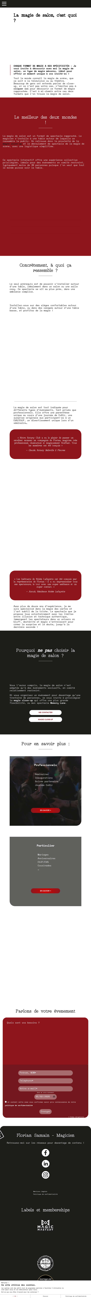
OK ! (15, 1296)
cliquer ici (21, 89)
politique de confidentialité (19, 1105)
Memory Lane (57, 703)
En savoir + (45, 810)
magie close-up (12, 144)
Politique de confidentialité (45, 1194)
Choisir (45, 1296)
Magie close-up (45, 719)
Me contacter (45, 712)
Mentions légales (40, 1191)
